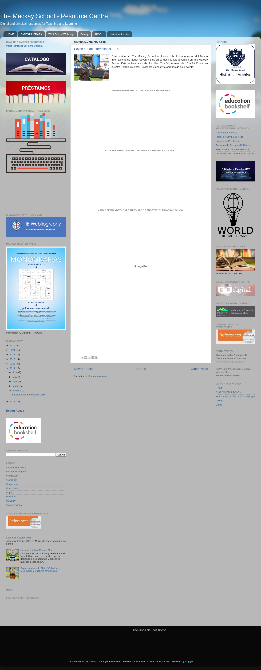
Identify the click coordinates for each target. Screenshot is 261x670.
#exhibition (11, 480)
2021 (13, 363)
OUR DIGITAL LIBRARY (228, 392)
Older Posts (199, 369)
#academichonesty (16, 467)
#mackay (10, 500)
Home (141, 369)
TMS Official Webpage (61, 34)
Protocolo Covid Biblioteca (229, 137)
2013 (13, 401)
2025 (13, 345)
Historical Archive (119, 34)
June (15, 372)
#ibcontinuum (13, 484)
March (16, 386)
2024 (13, 350)
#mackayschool (14, 505)
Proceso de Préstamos (228, 141)
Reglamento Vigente (226, 132)
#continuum (12, 475)
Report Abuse (15, 410)
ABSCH (99, 34)
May (15, 377)
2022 (13, 359)
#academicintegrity (16, 471)
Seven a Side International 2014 (96, 49)
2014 (13, 368)
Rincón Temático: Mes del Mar (36, 550)
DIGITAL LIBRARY (31, 34)
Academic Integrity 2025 (18, 537)
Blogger (189, 661)
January (17, 390)
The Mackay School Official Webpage (235, 396)
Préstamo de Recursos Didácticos (233, 145)
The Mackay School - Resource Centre (54, 16)
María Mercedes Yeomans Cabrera (24, 46)
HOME (11, 34)
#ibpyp (9, 492)
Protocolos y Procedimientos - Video (235, 153)
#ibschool (11, 496)
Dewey (84, 34)
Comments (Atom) (98, 376)
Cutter (219, 404)
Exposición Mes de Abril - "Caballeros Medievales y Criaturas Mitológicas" (40, 569)
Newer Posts (83, 369)
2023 (13, 354)
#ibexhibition (12, 488)
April (15, 381)
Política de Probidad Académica (232, 149)
